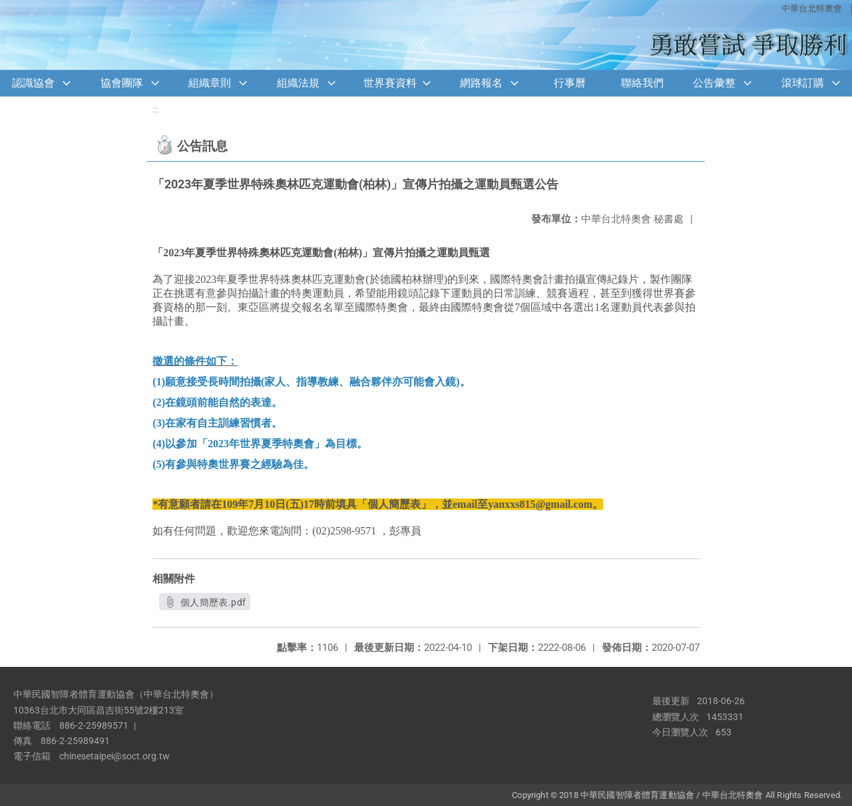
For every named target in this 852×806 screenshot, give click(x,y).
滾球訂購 (802, 83)
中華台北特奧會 (811, 8)
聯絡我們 (642, 83)
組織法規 (298, 83)
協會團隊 (122, 83)
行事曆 (570, 83)
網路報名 (481, 83)
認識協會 (33, 83)
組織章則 (209, 83)
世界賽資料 (390, 83)
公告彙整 (714, 83)
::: (155, 109)
